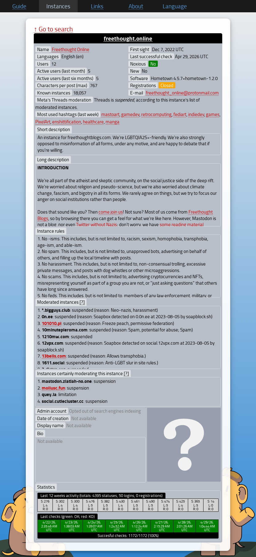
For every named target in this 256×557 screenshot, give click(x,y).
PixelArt (42, 121)
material (195, 224)
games (212, 114)
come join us (111, 212)
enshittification (66, 121)
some (165, 224)
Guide (19, 6)
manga (112, 121)
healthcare (93, 121)
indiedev (196, 114)
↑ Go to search (53, 28)
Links (97, 6)
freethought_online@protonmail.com (182, 93)
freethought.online (128, 38)
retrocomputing (156, 114)
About (136, 6)
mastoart (110, 114)
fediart (179, 114)
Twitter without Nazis (96, 224)
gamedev (130, 114)
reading (179, 224)
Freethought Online (70, 49)
